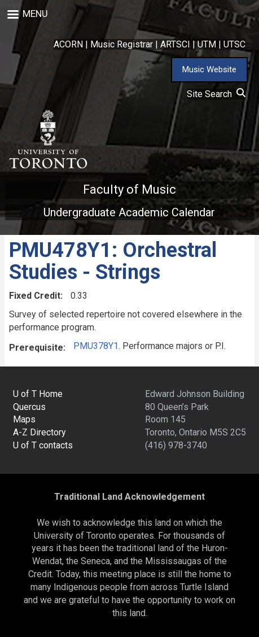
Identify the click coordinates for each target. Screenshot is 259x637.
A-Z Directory (39, 432)
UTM (206, 44)
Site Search (216, 94)
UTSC (234, 44)
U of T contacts (43, 445)
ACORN (68, 44)
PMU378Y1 (95, 346)
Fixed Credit (34, 295)
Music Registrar (121, 44)
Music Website (209, 69)
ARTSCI (175, 44)
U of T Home (38, 394)
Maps (24, 419)
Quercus (29, 407)
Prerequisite (36, 347)
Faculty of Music (129, 189)
